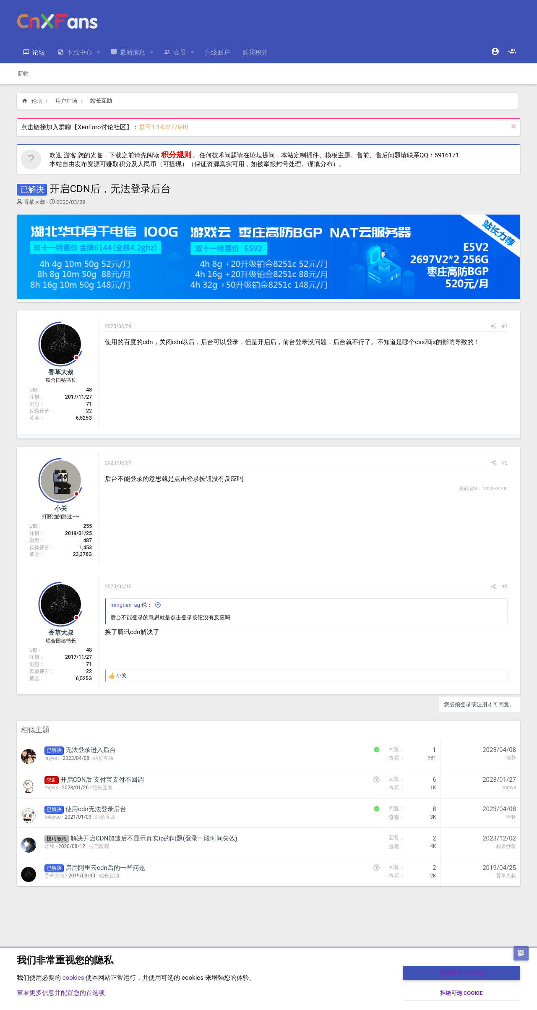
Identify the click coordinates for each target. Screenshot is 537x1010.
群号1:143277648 (163, 127)
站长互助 (103, 758)
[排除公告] (512, 127)
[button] (98, 52)
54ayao (52, 817)
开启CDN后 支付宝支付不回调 (102, 779)
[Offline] (76, 358)
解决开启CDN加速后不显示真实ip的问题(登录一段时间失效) (153, 838)
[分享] (493, 326)
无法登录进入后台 (90, 750)
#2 (505, 463)
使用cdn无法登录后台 (95, 809)
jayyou (51, 758)
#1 (505, 326)
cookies (73, 977)
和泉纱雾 (506, 846)
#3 (505, 587)
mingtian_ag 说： (131, 605)
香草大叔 (34, 202)
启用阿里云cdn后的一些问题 (105, 868)
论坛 (38, 52)
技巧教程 (99, 846)
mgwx (51, 788)
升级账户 (217, 52)
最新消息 (132, 52)
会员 (179, 52)
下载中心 (79, 52)
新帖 (23, 73)
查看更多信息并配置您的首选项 (61, 993)
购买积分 (255, 52)
